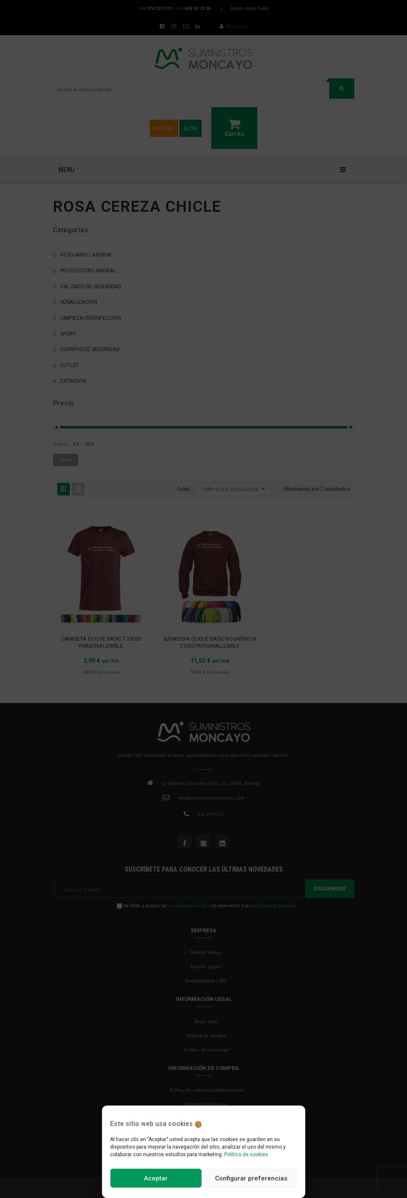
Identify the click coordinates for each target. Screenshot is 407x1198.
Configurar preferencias (251, 1178)
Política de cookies (246, 1154)
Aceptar (156, 1178)
